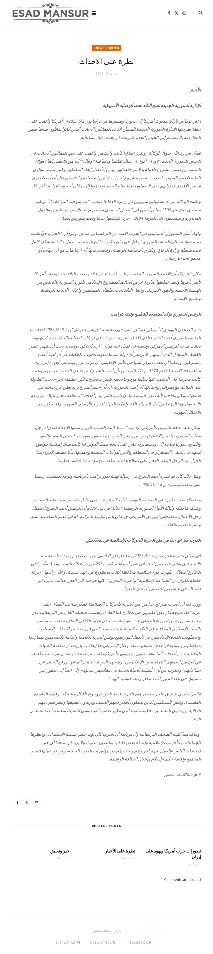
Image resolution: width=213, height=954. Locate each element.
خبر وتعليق (60, 851)
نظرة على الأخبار (120, 851)
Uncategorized (106, 48)
